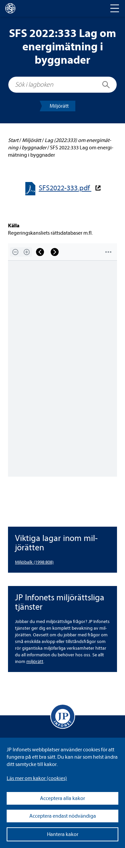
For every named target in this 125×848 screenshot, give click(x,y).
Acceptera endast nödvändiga (62, 816)
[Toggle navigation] (114, 8)
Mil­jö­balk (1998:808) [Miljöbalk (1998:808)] (34, 562)
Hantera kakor (62, 834)
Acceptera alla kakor (62, 798)
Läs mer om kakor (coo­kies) (37, 778)
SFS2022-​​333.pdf (65, 188)
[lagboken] (10, 8)
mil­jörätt (34, 661)
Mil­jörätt (59, 106)
